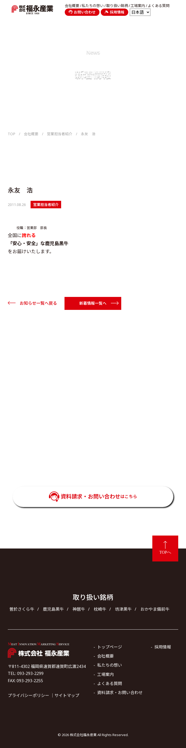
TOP (11, 133)
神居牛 (79, 609)
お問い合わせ (82, 12)
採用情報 (114, 12)
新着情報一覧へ (92, 303)
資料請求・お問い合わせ (99, 496)
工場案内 (138, 5)
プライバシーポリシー (28, 695)
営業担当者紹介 (59, 133)
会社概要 (72, 5)
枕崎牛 (100, 609)
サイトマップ (66, 695)
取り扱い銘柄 (117, 5)
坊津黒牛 (123, 609)
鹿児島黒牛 (53, 609)
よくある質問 (158, 5)
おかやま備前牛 (154, 609)
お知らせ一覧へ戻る (38, 303)
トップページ (109, 647)
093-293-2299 (100, 456)
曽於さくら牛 (21, 609)
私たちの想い (93, 5)
